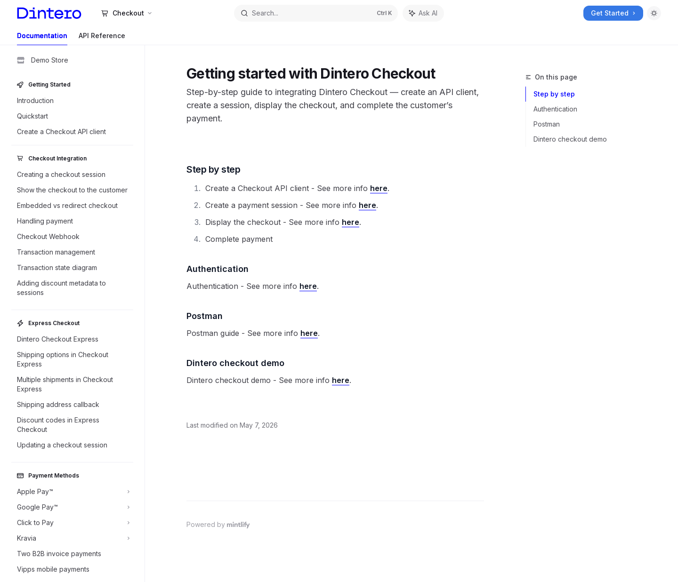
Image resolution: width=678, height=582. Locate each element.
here (378, 188)
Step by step (554, 94)
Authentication (555, 109)
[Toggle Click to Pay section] (72, 522)
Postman (546, 124)
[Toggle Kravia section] (72, 538)
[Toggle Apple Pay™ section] (72, 491)
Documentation (42, 38)
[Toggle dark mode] (654, 13)
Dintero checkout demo (570, 139)
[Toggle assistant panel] (423, 13)
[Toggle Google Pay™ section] (72, 507)
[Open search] (315, 13)
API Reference (102, 38)
